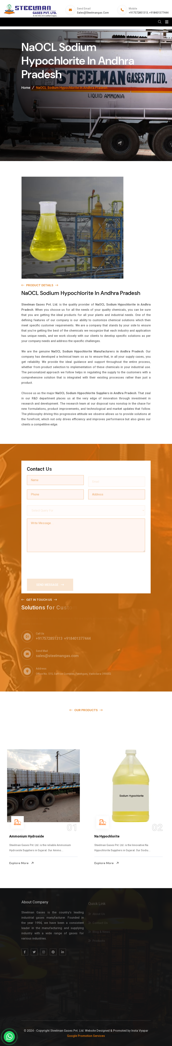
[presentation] (55, 564)
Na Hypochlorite (106, 836)
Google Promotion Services (86, 1036)
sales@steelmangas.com (93, 12)
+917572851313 (138, 12)
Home (25, 88)
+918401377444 (158, 12)
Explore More (21, 863)
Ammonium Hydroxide (26, 836)
